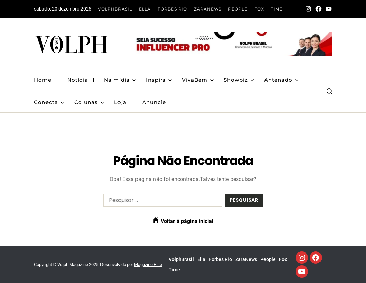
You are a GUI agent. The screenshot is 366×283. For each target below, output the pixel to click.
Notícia (77, 80)
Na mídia (120, 80)
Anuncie (154, 102)
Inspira (159, 80)
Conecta (49, 102)
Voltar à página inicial (183, 220)
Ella (145, 9)
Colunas (89, 102)
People (238, 9)
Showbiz (239, 80)
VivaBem (198, 80)
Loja (120, 102)
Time (276, 9)
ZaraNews (207, 9)
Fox (259, 9)
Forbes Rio (172, 9)
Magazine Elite (148, 264)
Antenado (281, 80)
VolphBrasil (115, 9)
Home (42, 80)
